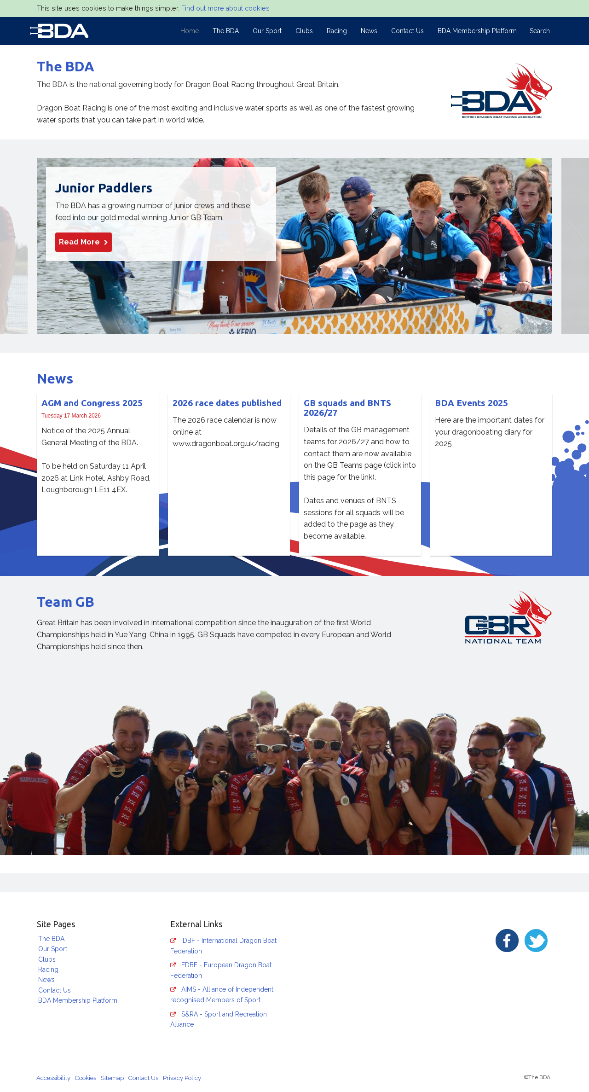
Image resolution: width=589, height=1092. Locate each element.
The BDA (226, 31)
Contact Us (407, 31)
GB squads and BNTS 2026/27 (347, 408)
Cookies (85, 1078)
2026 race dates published (227, 403)
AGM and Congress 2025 (92, 403)
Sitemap (112, 1078)
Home (189, 31)
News (369, 31)
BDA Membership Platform (477, 31)
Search (540, 31)
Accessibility (53, 1078)
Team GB (65, 602)
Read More (83, 242)
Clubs (304, 31)
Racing (337, 31)
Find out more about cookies (225, 8)
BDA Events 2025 (471, 403)
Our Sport (267, 31)
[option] (294, 246)
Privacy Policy (182, 1078)
